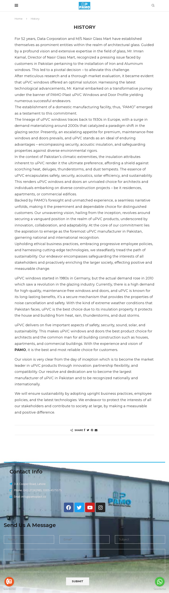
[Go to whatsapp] (160, 581)
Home (19, 18)
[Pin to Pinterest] (92, 430)
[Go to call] (9, 581)
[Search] (153, 5)
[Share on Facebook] (84, 430)
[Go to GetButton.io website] (9, 589)
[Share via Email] (96, 430)
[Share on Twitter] (88, 430)
